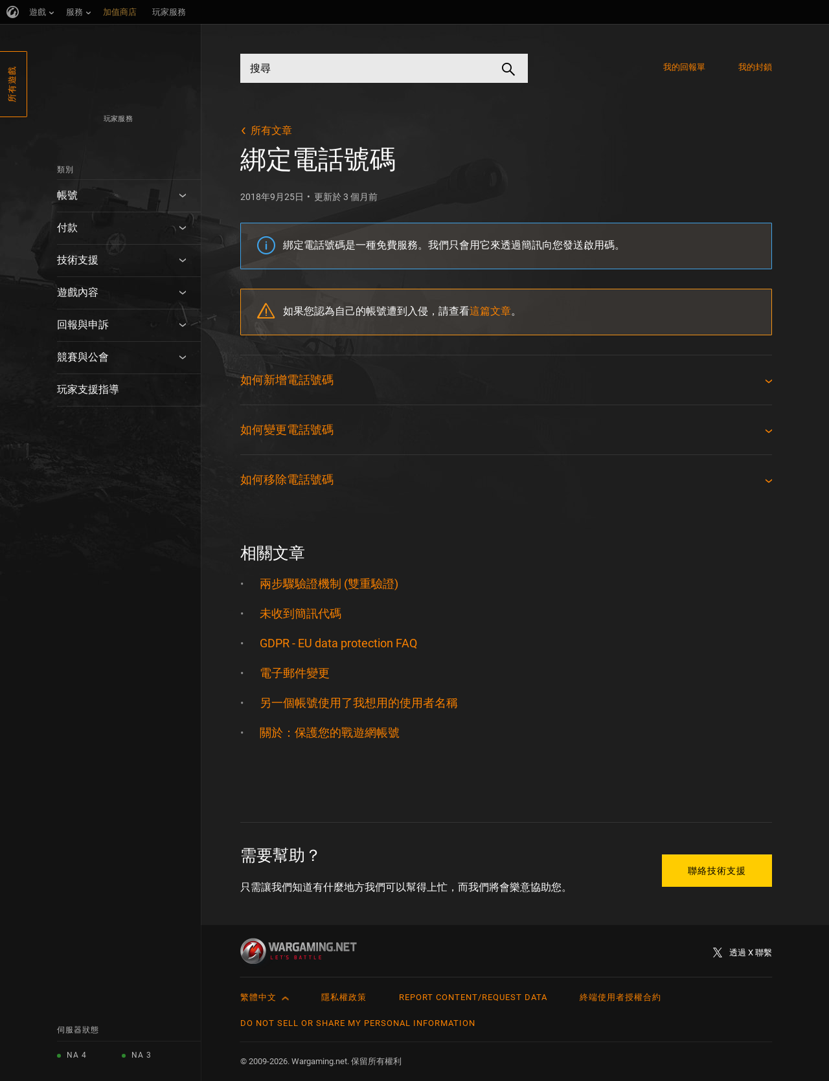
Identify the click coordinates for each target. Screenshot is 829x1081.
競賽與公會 (83, 357)
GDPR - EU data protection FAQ (338, 643)
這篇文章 (490, 311)
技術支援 (77, 260)
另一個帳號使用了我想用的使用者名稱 (359, 702)
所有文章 (271, 130)
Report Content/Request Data (473, 997)
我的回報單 (684, 67)
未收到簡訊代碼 (300, 613)
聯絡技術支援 (717, 870)
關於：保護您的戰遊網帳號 (330, 732)
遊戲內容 (77, 292)
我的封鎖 (755, 67)
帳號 (67, 195)
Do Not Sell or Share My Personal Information (357, 1023)
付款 (67, 227)
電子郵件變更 (295, 673)
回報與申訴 (83, 324)
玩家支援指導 (88, 389)
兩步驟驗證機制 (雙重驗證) (329, 583)
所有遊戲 (12, 84)
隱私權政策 (344, 997)
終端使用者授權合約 (620, 997)
